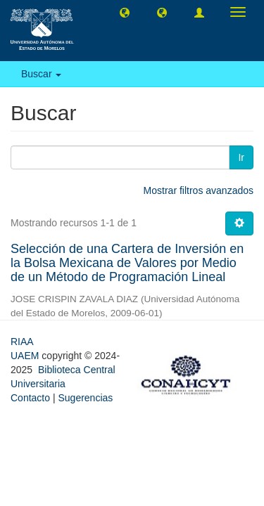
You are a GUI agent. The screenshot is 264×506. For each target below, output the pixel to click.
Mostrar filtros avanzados (198, 190)
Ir (241, 157)
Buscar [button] (41, 73)
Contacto (30, 397)
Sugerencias (85, 397)
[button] (124, 12)
